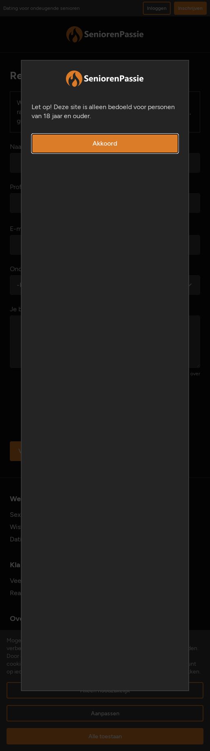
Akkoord (105, 143)
